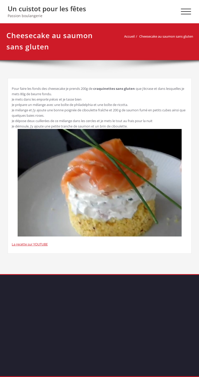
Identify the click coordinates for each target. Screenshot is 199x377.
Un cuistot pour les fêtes (47, 8)
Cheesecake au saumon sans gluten (166, 36)
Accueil (129, 36)
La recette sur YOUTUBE (30, 244)
